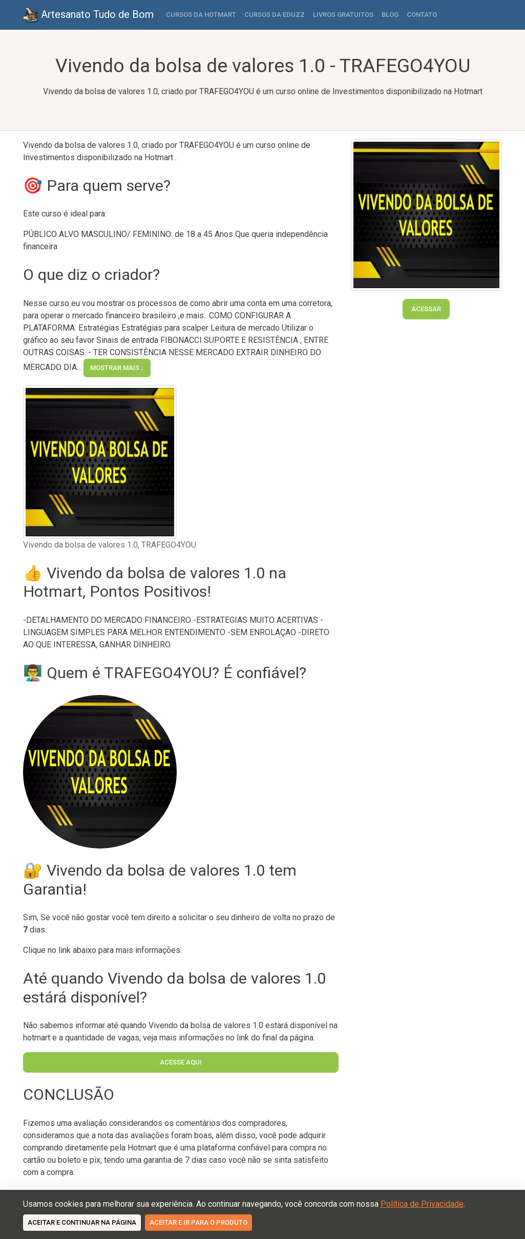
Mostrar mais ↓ (117, 368)
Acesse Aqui (181, 1062)
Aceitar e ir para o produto (198, 1222)
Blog (390, 14)
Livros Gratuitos (343, 14)
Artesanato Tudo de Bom (88, 15)
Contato (422, 14)
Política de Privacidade (422, 1204)
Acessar (426, 309)
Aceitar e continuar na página (82, 1222)
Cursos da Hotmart (201, 14)
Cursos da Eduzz (274, 14)
